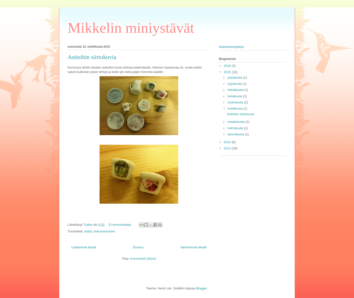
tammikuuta (236, 134)
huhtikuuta (235, 108)
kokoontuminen (104, 231)
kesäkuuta (235, 96)
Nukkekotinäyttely (231, 47)
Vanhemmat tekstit (193, 247)
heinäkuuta (236, 90)
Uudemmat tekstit (83, 247)
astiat (88, 231)
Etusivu (138, 247)
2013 (228, 148)
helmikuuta (236, 128)
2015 (228, 72)
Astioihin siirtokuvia (92, 57)
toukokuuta (236, 102)
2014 (228, 142)
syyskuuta (235, 83)
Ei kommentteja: (121, 225)
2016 (228, 66)
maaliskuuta (237, 122)
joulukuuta (235, 77)
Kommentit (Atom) (143, 258)
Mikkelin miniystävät (131, 28)
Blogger (201, 288)
